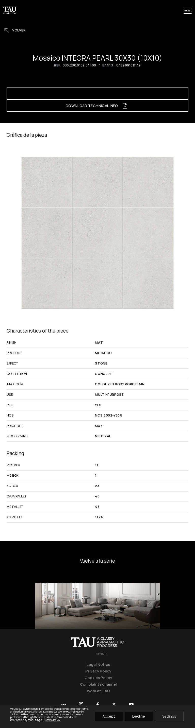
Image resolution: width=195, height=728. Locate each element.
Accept (109, 716)
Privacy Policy (98, 670)
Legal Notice (98, 664)
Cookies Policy (98, 677)
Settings (169, 716)
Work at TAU (98, 690)
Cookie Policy (52, 720)
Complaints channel (98, 684)
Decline (138, 716)
